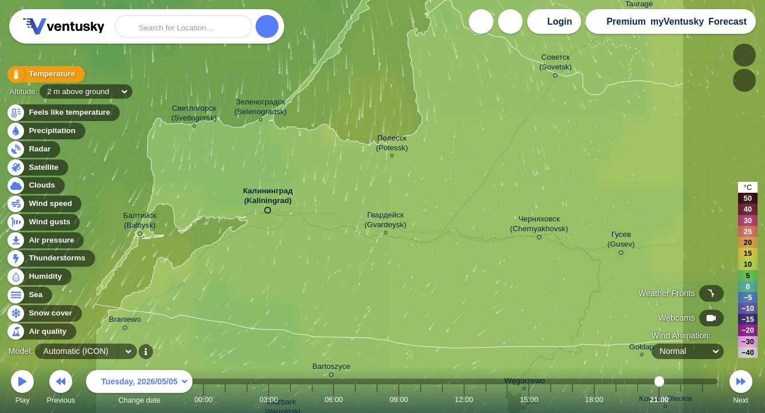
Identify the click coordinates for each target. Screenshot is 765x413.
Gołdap (641, 348)
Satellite (36, 167)
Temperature (45, 74)
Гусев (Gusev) (621, 241)
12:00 (464, 399)
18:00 (594, 399)
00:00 (203, 399)
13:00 (485, 399)
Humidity (38, 276)
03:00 (269, 399)
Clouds (35, 185)
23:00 (702, 399)
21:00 (659, 399)
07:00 (355, 399)
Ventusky (61, 26)
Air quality (40, 332)
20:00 (638, 399)
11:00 (442, 399)
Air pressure (44, 240)
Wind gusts (42, 222)
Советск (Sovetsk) (555, 64)
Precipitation (45, 131)
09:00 (399, 399)
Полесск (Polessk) (392, 144)
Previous (60, 388)
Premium (625, 21)
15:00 (529, 399)
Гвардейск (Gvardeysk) (385, 221)
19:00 (616, 399)
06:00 (333, 399)
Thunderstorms (50, 258)
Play (22, 388)
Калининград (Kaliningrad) (268, 198)
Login (559, 21)
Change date (139, 388)
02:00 (247, 399)
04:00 (290, 399)
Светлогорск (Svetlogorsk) (194, 115)
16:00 (551, 399)
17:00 (572, 399)
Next (740, 388)
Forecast (727, 21)
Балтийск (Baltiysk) (139, 222)
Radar (33, 149)
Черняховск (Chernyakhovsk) (539, 226)
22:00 (681, 399)
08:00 (377, 399)
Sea (28, 295)
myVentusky (677, 21)
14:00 (507, 399)
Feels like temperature (62, 112)
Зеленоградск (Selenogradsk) (260, 108)
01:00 (225, 399)
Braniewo (125, 321)
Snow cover (43, 313)
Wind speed (43, 204)
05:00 (312, 399)
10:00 (420, 399)
